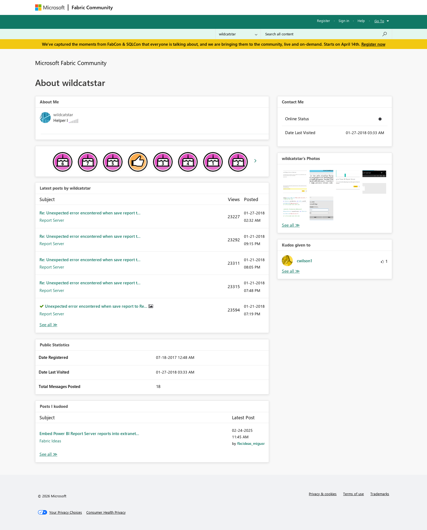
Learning (241, 7)
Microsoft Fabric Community (70, 62)
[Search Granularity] (238, 34)
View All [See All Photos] (291, 225)
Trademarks (379, 493)
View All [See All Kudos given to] (291, 271)
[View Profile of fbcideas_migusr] (251, 443)
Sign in (343, 20)
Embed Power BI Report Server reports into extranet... (89, 433)
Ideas (171, 7)
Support (264, 7)
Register (323, 20)
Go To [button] (379, 21)
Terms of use (353, 493)
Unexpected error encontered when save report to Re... (96, 306)
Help (361, 20)
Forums (125, 7)
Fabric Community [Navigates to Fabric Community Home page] (92, 7)
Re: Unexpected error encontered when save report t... (90, 212)
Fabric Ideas (50, 440)
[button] (295, 182)
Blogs (220, 7)
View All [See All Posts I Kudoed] (48, 454)
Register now (373, 44)
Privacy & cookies (323, 493)
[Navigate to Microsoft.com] (50, 7)
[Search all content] (326, 34)
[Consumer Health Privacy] (106, 512)
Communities (195, 7)
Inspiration (149, 7)
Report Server (51, 220)
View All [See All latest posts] (48, 325)
